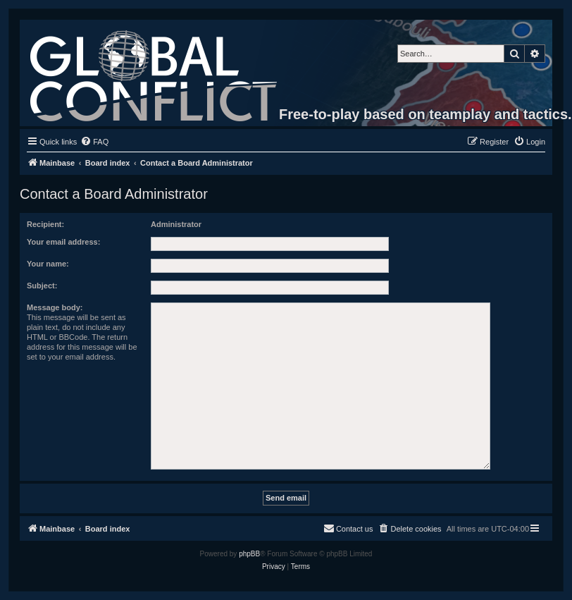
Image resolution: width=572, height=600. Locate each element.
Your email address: (63, 242)
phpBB (249, 554)
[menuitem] (94, 141)
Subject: (42, 285)
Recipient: (45, 224)
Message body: (54, 307)
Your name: (48, 263)
